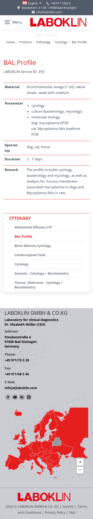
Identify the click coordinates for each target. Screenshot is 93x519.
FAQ (72, 512)
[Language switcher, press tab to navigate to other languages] (32, 3)
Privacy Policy (55, 512)
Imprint (68, 506)
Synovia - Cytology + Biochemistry (42, 273)
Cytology (22, 264)
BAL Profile (23, 236)
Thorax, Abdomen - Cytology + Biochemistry (39, 284)
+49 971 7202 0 (60, 3)
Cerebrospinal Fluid (30, 255)
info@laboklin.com (46, 12)
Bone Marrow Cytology (33, 245)
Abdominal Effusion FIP (33, 227)
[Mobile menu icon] (13, 22)
